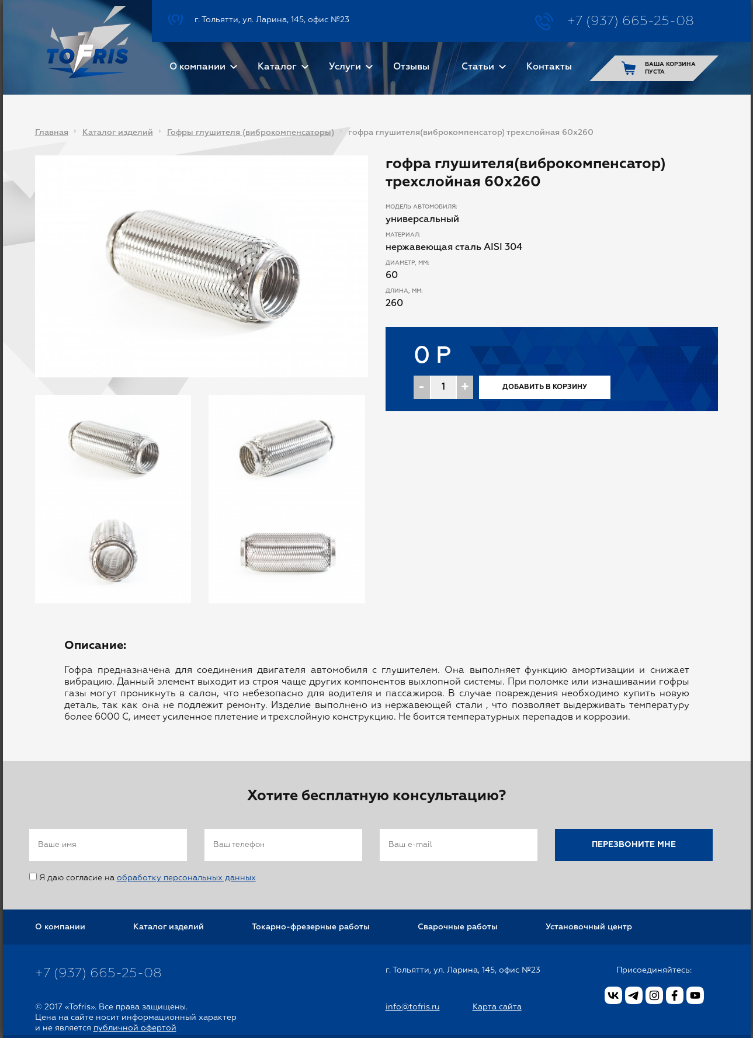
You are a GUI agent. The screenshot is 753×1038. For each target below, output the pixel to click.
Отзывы (411, 67)
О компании (197, 67)
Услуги (345, 67)
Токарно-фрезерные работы (311, 927)
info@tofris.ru (413, 1007)
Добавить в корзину (544, 387)
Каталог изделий (117, 133)
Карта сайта (497, 1007)
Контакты (549, 67)
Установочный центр (589, 927)
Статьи (477, 67)
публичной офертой (134, 1028)
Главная (51, 133)
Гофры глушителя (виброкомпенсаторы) (250, 133)
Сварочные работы (458, 927)
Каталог (277, 67)
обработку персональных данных (186, 878)
